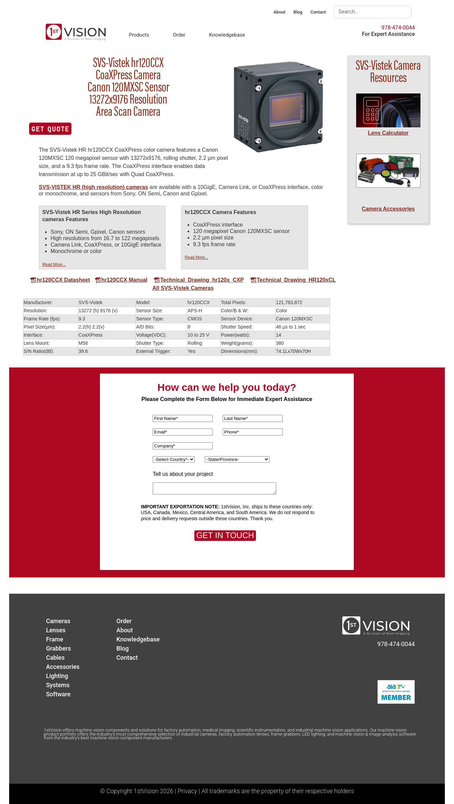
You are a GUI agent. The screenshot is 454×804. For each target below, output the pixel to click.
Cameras (58, 621)
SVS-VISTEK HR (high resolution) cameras (93, 187)
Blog (298, 12)
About (279, 12)
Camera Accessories (388, 209)
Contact (318, 12)
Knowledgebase (227, 35)
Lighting (57, 675)
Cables (55, 657)
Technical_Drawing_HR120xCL (293, 280)
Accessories (63, 666)
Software (58, 694)
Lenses (56, 630)
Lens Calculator (388, 133)
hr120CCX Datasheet (60, 280)
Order (179, 35)
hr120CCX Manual (121, 280)
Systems (58, 685)
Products (139, 35)
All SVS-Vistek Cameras (183, 288)
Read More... (54, 264)
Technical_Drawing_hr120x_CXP (199, 280)
